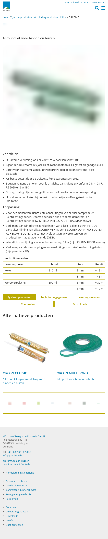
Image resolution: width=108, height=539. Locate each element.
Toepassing (28, 304)
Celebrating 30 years (17, 511)
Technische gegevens (54, 297)
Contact (85, 2)
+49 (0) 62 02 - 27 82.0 (19, 452)
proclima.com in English (16, 460)
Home (6, 17)
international (71, 2)
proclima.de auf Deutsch (16, 464)
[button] (97, 9)
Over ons (11, 507)
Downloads (80, 304)
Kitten (63, 17)
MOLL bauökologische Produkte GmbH (24, 436)
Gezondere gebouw (16, 481)
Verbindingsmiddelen (46, 17)
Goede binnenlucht (16, 485)
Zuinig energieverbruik (18, 494)
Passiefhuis (12, 498)
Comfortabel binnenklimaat (21, 489)
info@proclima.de (12, 455)
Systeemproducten (21, 17)
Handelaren (98, 2)
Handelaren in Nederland (20, 472)
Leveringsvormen (89, 297)
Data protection (14, 524)
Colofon (10, 520)
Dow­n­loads (12, 516)
